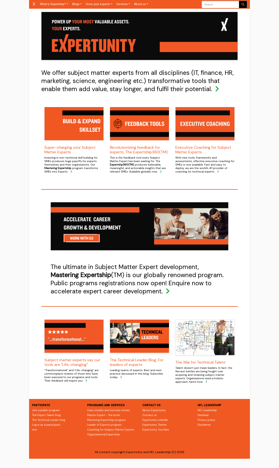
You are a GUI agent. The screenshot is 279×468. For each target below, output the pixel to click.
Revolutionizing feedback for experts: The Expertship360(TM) (139, 150)
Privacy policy (206, 420)
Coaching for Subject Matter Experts (110, 429)
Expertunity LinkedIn (155, 420)
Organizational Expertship (103, 434)
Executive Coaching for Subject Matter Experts (203, 150)
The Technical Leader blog (48, 420)
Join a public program (46, 410)
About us (140, 4)
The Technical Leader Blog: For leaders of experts (137, 362)
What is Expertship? (53, 4)
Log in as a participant (46, 424)
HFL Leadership (207, 410)
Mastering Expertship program (106, 420)
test (34, 429)
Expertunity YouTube (155, 429)
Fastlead (203, 415)
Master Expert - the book (103, 415)
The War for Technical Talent (200, 362)
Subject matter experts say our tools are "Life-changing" (72, 362)
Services (122, 4)
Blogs (75, 4)
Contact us (149, 415)
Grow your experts (98, 4)
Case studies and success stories (108, 410)
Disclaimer (204, 424)
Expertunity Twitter (154, 424)
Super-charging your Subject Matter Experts (70, 150)
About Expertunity (154, 410)
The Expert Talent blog (46, 415)
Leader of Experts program (104, 424)
